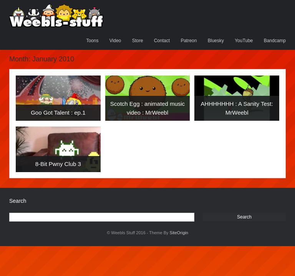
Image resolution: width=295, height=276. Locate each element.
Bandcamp (275, 40)
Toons (92, 40)
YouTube (244, 40)
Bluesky (216, 40)
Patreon (189, 40)
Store (137, 40)
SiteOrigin (179, 232)
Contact (162, 40)
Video (115, 40)
